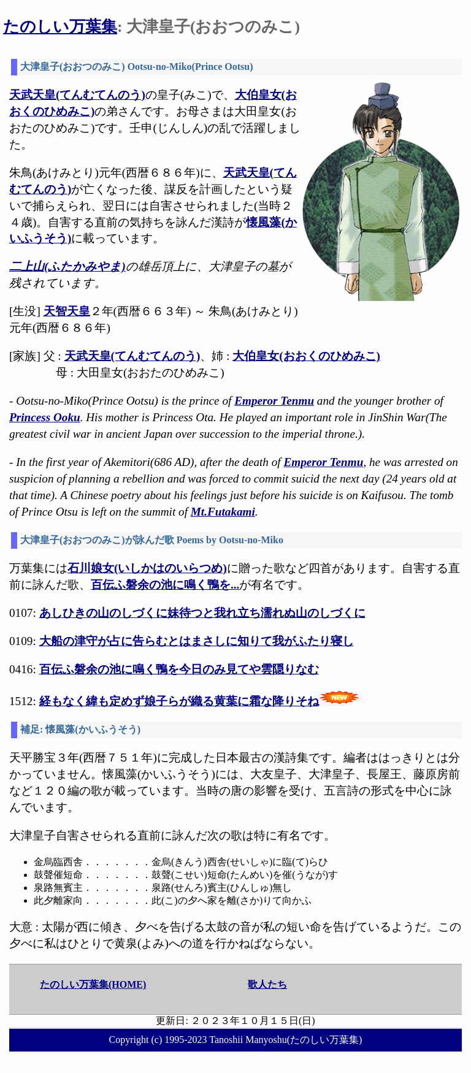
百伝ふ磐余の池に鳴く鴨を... (165, 584)
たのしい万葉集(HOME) (93, 984)
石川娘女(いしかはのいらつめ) (147, 568)
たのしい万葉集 (60, 27)
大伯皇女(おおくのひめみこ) (306, 355)
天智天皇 (67, 311)
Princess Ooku (44, 417)
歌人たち (267, 984)
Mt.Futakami (223, 511)
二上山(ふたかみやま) (67, 266)
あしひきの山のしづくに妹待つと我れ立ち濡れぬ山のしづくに (202, 612)
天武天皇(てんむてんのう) (77, 94)
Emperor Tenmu (274, 400)
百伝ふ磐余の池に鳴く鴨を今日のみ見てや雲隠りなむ (179, 669)
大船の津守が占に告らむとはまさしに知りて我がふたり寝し (196, 641)
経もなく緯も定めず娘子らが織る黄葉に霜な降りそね (179, 701)
